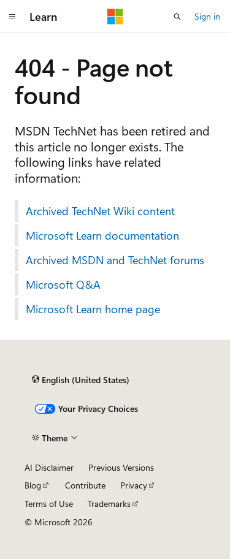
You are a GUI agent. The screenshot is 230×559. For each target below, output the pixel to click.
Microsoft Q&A (63, 284)
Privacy (133, 485)
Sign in (207, 16)
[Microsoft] (115, 17)
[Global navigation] (12, 17)
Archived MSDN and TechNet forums (115, 260)
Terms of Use (49, 503)
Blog (33, 485)
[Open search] (177, 17)
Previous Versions (121, 467)
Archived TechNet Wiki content (100, 210)
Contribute (85, 485)
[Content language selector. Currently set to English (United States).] (81, 379)
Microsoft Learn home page (93, 309)
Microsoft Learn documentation (102, 235)
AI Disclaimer (49, 467)
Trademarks (109, 503)
